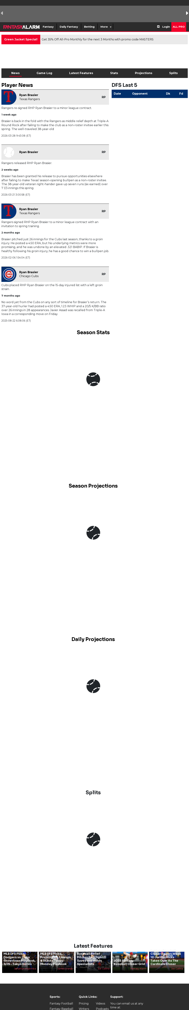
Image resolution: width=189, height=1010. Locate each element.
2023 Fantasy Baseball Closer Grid (129, 962)
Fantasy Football (61, 1003)
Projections (143, 73)
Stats (114, 73)
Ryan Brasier (28, 95)
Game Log (44, 73)
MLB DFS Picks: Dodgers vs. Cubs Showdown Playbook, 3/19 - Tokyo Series (20, 959)
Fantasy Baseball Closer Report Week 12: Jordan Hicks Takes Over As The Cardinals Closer (165, 957)
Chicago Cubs (29, 276)
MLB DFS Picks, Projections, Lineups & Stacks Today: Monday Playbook (55, 959)
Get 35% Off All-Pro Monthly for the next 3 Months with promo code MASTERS (97, 39)
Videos (100, 1003)
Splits (173, 73)
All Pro (179, 26)
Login (166, 26)
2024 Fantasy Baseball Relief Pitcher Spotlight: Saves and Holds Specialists (90, 957)
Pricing (84, 1003)
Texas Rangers (29, 99)
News (15, 73)
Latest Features (81, 73)
